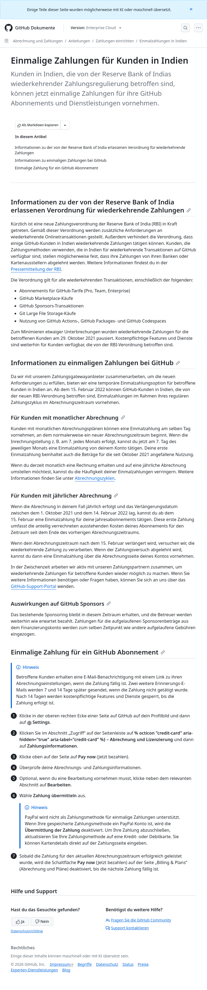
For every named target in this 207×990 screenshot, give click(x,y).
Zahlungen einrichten (115, 40)
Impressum (60, 964)
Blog (66, 969)
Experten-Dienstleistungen (34, 969)
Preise (143, 964)
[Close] (191, 9)
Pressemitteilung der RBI (36, 269)
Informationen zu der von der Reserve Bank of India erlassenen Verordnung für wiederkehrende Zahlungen (101, 205)
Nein (42, 921)
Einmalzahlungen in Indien (163, 40)
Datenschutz (107, 964)
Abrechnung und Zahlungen (38, 40)
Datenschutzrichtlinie (27, 931)
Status (127, 964)
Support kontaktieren (127, 927)
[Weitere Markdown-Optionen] (65, 125)
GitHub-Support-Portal (33, 586)
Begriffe (85, 964)
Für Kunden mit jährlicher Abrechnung (64, 495)
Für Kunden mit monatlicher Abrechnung (68, 417)
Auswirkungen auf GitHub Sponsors (61, 603)
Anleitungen (79, 40)
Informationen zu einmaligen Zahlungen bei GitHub (95, 362)
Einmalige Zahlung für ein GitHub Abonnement (88, 652)
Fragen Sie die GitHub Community (138, 920)
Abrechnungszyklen (94, 478)
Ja (20, 921)
